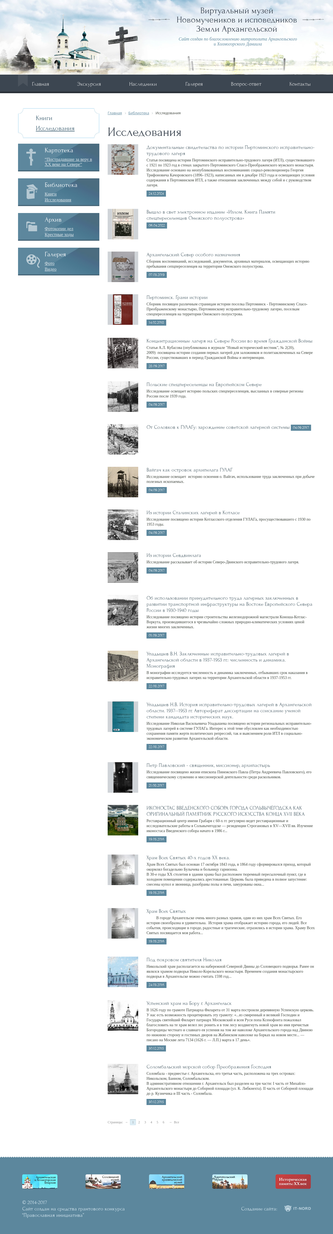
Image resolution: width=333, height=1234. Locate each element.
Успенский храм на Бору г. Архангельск (189, 1003)
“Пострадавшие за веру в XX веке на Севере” (68, 162)
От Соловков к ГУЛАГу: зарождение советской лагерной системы (218, 427)
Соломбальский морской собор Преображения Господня (209, 1067)
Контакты (300, 84)
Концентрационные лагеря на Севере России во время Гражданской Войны (229, 341)
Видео (50, 269)
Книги (44, 118)
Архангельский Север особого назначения (193, 255)
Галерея (194, 84)
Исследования (55, 128)
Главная (40, 84)
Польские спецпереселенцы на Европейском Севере (204, 384)
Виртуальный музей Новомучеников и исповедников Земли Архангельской (236, 20)
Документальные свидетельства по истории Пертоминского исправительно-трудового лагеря (231, 150)
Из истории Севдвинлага (174, 555)
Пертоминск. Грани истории (177, 297)
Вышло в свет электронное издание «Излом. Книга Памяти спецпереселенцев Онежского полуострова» (211, 215)
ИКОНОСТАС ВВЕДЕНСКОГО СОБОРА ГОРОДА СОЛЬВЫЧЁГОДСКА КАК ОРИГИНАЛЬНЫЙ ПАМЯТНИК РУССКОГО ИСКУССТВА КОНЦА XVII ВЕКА (226, 811)
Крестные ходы (59, 234)
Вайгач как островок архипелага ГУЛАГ (190, 470)
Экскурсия (89, 84)
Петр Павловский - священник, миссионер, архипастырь (208, 765)
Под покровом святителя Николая (184, 960)
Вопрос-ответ (246, 84)
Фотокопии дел (59, 228)
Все (176, 1122)
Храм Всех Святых (166, 911)
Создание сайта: (259, 1209)
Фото (49, 263)
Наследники (143, 84)
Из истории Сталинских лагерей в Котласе (193, 513)
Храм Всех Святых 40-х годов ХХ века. (188, 858)
